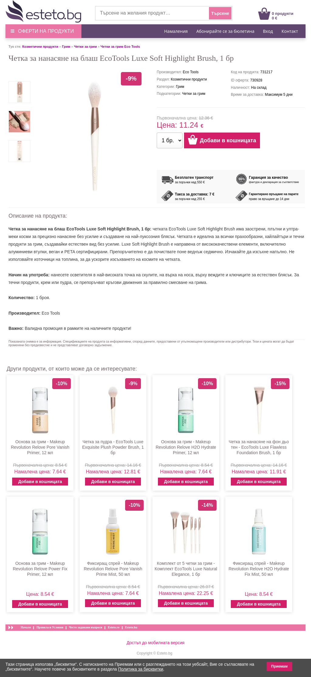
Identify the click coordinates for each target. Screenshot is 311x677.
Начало (26, 627)
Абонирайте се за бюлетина (225, 31)
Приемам (279, 666)
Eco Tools (51, 313)
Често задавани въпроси (85, 627)
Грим (66, 46)
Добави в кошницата (40, 481)
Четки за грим (85, 46)
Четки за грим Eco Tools (120, 46)
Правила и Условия (49, 627)
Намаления (176, 31)
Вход (268, 31)
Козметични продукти (40, 46)
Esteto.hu (131, 627)
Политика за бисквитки (140, 669)
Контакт (290, 31)
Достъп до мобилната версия (156, 642)
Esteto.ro (113, 627)
